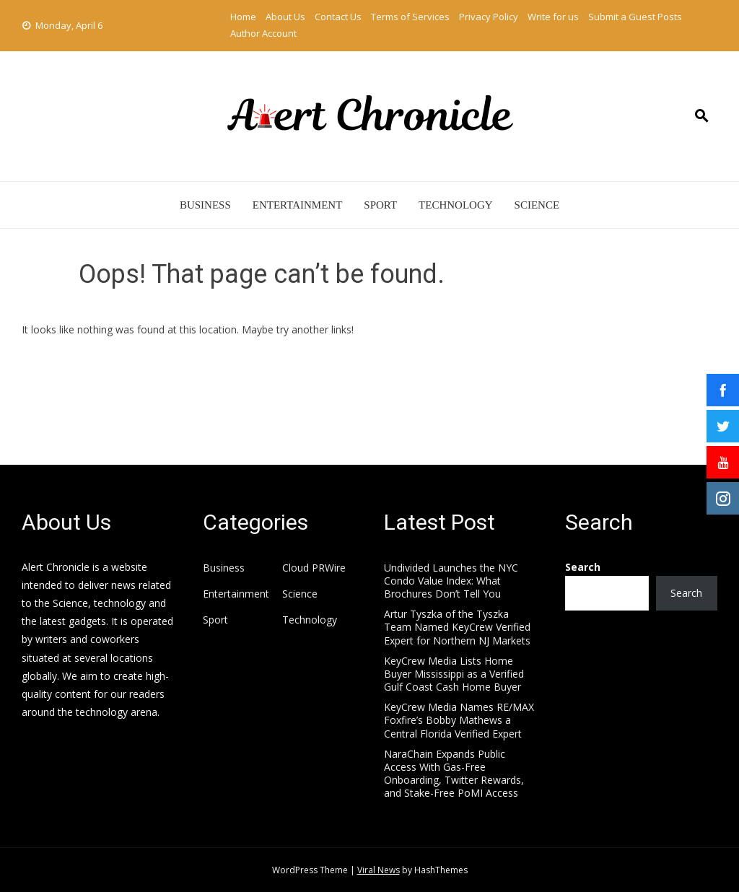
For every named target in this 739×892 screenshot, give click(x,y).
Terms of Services (410, 16)
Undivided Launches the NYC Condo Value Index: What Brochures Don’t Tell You (451, 580)
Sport (380, 205)
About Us (285, 16)
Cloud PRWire (314, 567)
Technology (456, 205)
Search (582, 567)
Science (537, 205)
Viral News (378, 870)
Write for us (553, 16)
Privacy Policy (488, 16)
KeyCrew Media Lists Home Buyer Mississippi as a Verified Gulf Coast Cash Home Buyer (454, 674)
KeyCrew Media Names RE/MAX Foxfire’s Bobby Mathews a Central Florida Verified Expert (459, 720)
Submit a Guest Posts (635, 16)
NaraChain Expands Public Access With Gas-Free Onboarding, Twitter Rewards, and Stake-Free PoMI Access (454, 773)
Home (243, 16)
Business (205, 205)
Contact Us (338, 16)
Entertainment (298, 205)
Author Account (263, 33)
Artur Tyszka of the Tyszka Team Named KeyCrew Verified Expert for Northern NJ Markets (457, 627)
